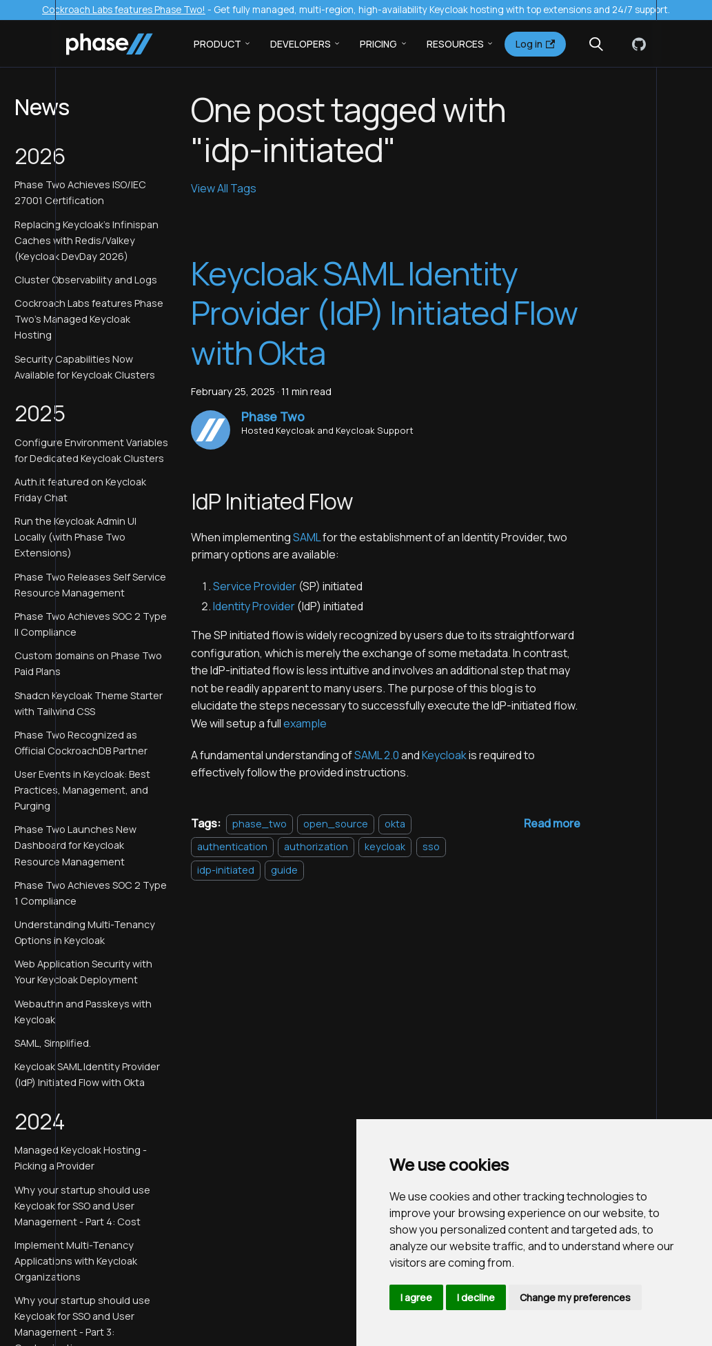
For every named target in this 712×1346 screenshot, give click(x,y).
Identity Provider (254, 606)
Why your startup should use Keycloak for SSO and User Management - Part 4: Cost (82, 1205)
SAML (307, 537)
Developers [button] (300, 43)
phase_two (259, 823)
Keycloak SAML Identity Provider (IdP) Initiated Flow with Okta (87, 1074)
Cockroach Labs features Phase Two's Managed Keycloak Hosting (88, 319)
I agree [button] (416, 1297)
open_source (335, 823)
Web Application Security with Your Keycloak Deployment (83, 971)
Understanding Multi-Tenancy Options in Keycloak (84, 932)
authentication (232, 846)
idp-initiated (225, 869)
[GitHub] (636, 44)
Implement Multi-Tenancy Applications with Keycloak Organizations (75, 1260)
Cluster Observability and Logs (85, 279)
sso (431, 846)
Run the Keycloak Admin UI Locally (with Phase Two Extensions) (75, 536)
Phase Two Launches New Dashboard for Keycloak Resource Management (75, 845)
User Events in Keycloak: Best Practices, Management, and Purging (82, 789)
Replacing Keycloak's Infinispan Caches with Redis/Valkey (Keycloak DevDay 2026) (86, 240)
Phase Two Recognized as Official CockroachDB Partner (81, 742)
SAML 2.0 (376, 755)
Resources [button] (455, 43)
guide (284, 869)
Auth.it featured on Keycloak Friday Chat (80, 489)
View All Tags (223, 188)
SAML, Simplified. (52, 1042)
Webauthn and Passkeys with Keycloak (83, 1011)
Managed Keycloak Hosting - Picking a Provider (80, 1157)
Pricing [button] (378, 43)
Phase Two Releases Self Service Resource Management (90, 584)
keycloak (385, 846)
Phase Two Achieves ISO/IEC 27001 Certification (80, 192)
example (305, 723)
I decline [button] (476, 1297)
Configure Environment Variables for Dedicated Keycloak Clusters (91, 450)
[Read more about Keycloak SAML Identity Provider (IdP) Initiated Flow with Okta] (552, 823)
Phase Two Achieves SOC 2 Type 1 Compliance (90, 892)
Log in (535, 43)
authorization (316, 846)
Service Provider (254, 586)
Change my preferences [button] (575, 1297)
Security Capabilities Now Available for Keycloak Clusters (84, 366)
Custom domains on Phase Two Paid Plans (88, 663)
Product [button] (217, 43)
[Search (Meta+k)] (596, 44)
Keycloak (444, 755)
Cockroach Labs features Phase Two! (123, 9)
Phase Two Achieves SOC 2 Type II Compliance (90, 624)
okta (395, 823)
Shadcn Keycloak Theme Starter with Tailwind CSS (88, 703)
